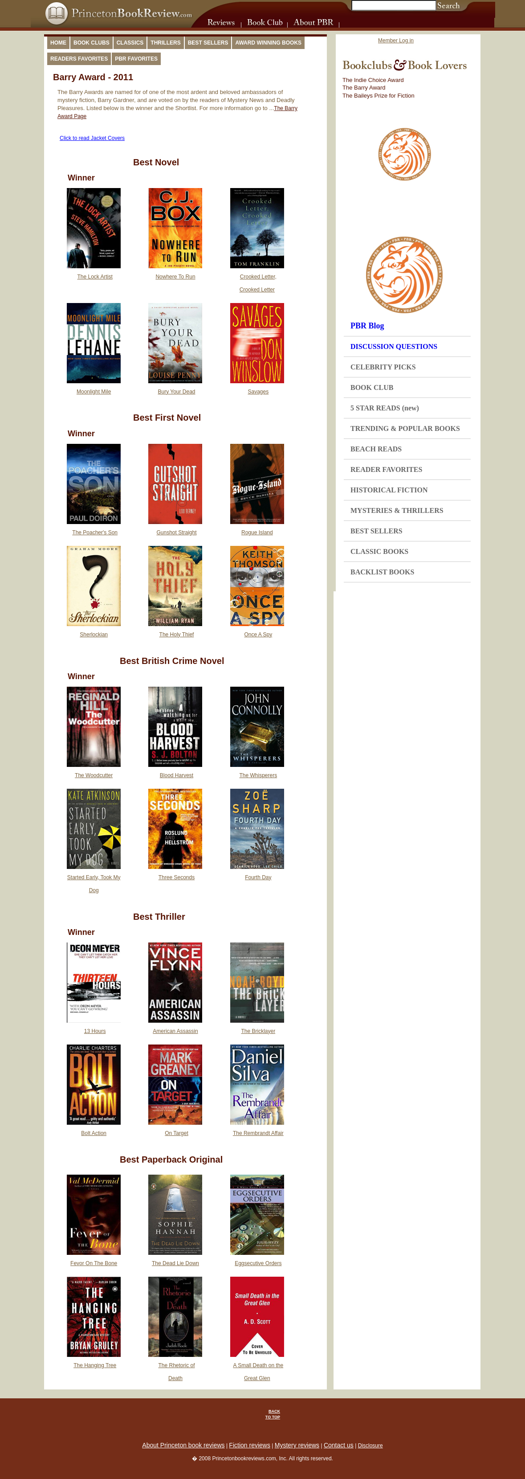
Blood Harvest (176, 775)
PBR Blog (367, 325)
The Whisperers (258, 775)
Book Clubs (91, 43)
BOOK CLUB (371, 387)
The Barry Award (364, 87)
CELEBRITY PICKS (383, 367)
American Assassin (175, 1031)
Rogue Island (257, 532)
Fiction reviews (249, 1445)
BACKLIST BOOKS (382, 572)
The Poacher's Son (95, 532)
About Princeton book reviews (183, 1445)
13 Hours (95, 1031)
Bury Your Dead (176, 392)
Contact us (339, 1445)
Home (58, 43)
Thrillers (165, 43)
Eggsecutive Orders (258, 1263)
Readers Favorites (79, 59)
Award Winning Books (268, 43)
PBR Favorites (136, 59)
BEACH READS (376, 449)
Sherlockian (94, 634)
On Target (176, 1133)
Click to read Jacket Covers (92, 138)
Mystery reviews (297, 1445)
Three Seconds (177, 877)
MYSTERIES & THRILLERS (397, 510)
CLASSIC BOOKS (379, 551)
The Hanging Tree (94, 1365)
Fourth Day (258, 877)
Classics (130, 43)
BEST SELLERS (376, 531)
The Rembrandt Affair (258, 1133)
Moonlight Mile (94, 392)
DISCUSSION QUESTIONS (393, 346)
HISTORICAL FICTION (389, 490)
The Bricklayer (258, 1031)
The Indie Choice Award (373, 80)
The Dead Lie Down (175, 1263)
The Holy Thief (176, 634)
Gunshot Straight (176, 532)
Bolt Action (93, 1133)
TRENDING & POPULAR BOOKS (405, 428)
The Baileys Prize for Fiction (378, 95)
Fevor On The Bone (93, 1263)
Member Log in (396, 40)
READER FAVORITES (386, 469)
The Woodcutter (94, 775)
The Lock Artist (94, 277)
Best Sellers (208, 43)
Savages (258, 392)
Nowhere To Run (175, 277)
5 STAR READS (384, 408)
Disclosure (370, 1445)
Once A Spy (258, 634)
